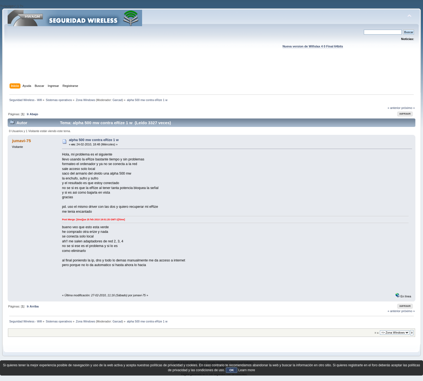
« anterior (394, 107)
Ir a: (377, 332)
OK (231, 370)
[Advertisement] (211, 71)
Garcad (117, 100)
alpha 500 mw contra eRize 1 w (94, 140)
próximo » (408, 107)
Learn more (246, 370)
